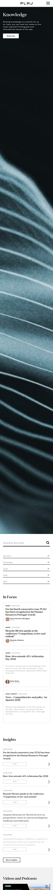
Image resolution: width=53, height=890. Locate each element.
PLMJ (26, 1)
